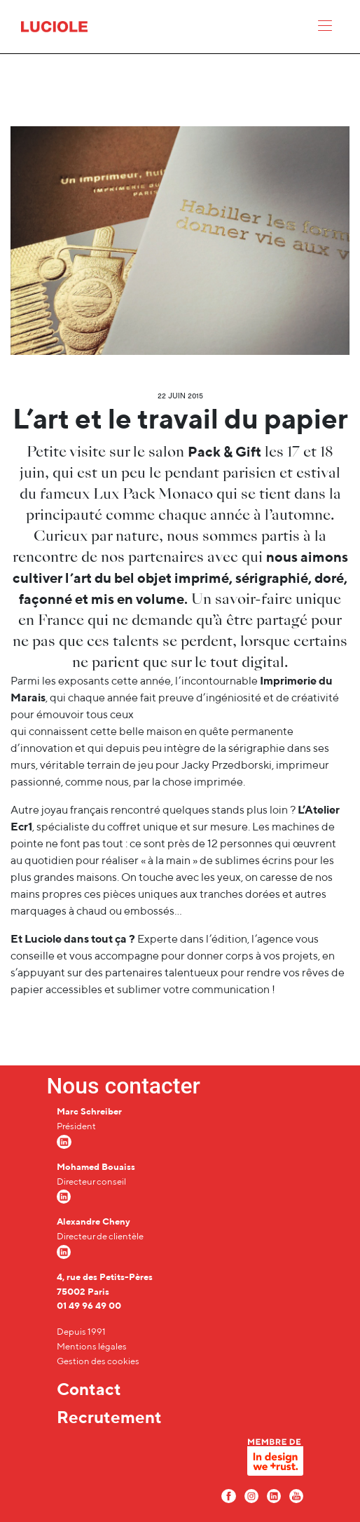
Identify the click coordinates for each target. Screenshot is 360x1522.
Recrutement (109, 1417)
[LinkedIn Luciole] (274, 1495)
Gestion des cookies (98, 1361)
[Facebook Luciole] (228, 1495)
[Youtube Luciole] (296, 1495)
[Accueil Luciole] (54, 25)
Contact (89, 1389)
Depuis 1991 (81, 1331)
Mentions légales (92, 1346)
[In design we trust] (275, 1460)
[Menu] (325, 28)
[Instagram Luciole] (251, 1495)
